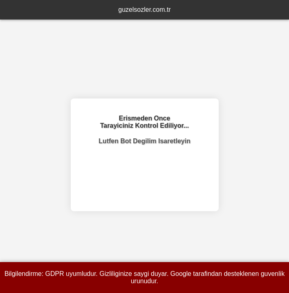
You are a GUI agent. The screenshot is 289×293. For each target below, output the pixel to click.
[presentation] (144, 175)
